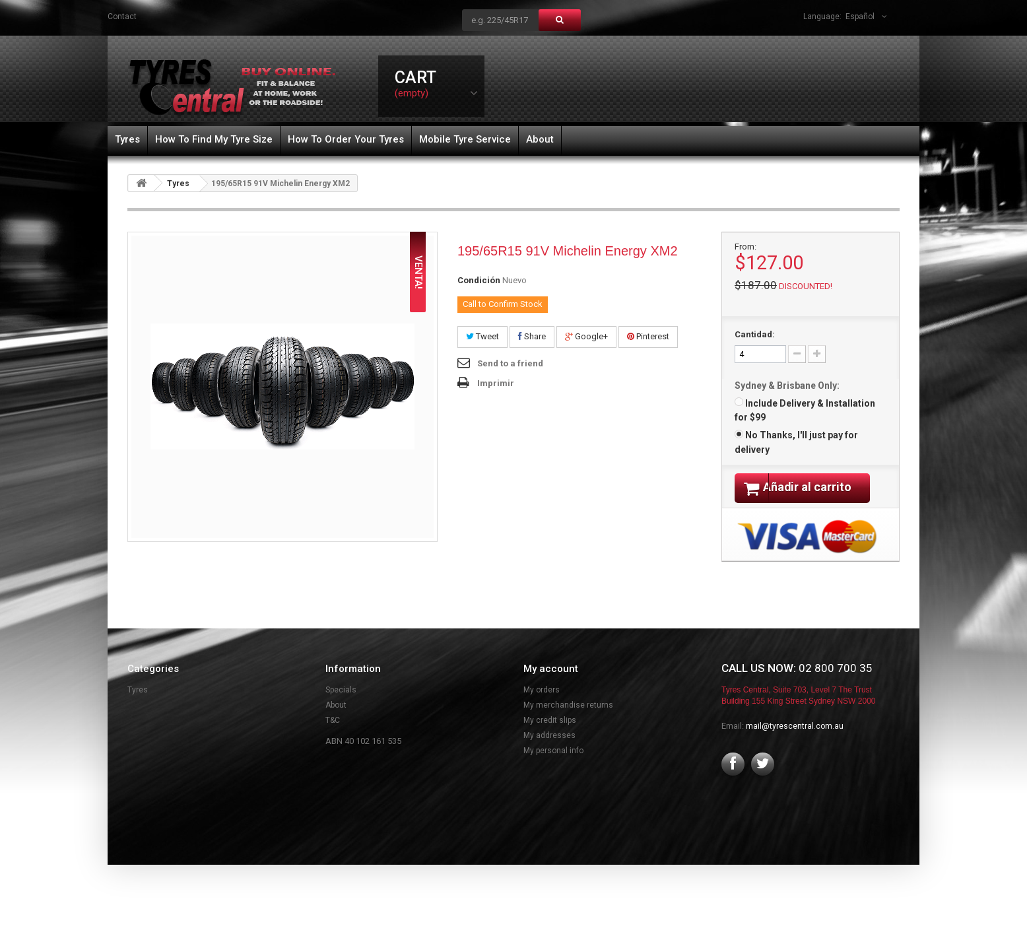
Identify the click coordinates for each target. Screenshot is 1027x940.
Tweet (482, 336)
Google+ (586, 336)
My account (550, 685)
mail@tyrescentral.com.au (795, 742)
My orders (541, 706)
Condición (478, 280)
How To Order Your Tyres (346, 139)
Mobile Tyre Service (465, 139)
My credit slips (549, 736)
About (540, 139)
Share (532, 336)
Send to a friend (510, 363)
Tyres (127, 139)
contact (122, 16)
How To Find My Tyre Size (214, 139)
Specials (340, 706)
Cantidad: (755, 334)
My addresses (549, 751)
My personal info (553, 767)
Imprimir (495, 383)
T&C (332, 736)
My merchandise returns (568, 721)
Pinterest (648, 336)
